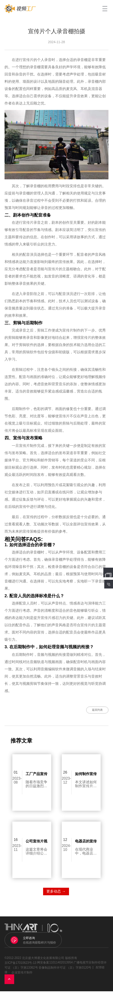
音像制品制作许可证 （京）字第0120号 (65, 970)
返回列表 (93, 711)
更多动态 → (55, 894)
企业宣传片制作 (22, 974)
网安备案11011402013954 (55, 965)
